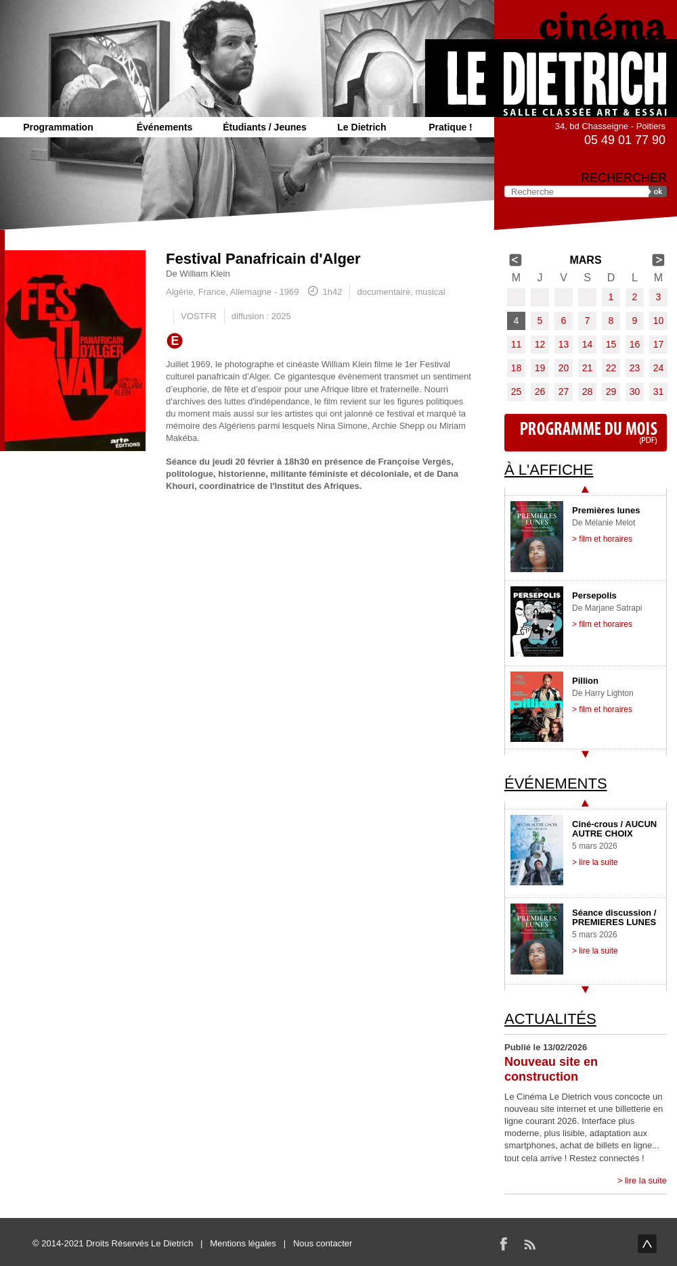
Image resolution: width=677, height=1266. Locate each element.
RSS (529, 1243)
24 (658, 367)
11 (516, 344)
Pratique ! (451, 127)
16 (635, 344)
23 (635, 367)
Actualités (550, 1018)
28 (587, 391)
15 (611, 344)
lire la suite (646, 1180)
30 (635, 391)
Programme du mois (585, 433)
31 (658, 391)
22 (611, 367)
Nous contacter (322, 1243)
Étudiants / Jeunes (265, 127)
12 (540, 344)
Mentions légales (243, 1243)
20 (564, 367)
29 (611, 391)
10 (658, 320)
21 (587, 367)
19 (540, 367)
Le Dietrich (361, 127)
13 (564, 344)
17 (658, 344)
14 (587, 344)
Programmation (58, 127)
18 (516, 367)
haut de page (647, 1243)
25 (516, 391)
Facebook (503, 1243)
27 (564, 391)
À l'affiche (548, 469)
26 (540, 391)
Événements (164, 127)
